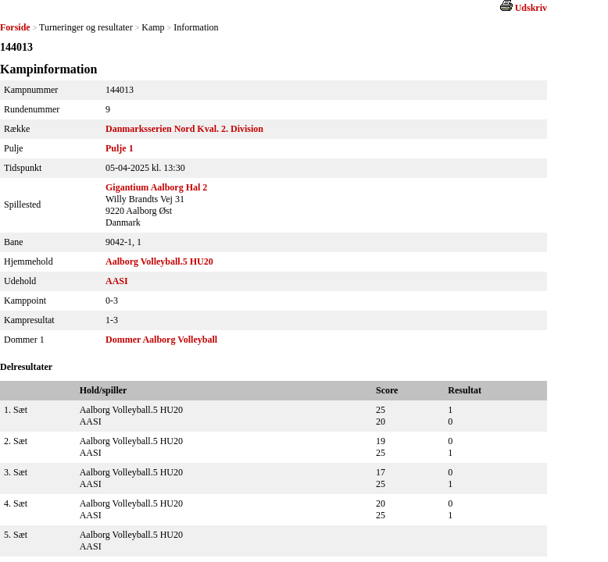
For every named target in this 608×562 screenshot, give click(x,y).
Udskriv (531, 7)
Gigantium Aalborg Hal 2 (156, 187)
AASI (117, 281)
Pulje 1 (120, 148)
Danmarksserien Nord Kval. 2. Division (184, 128)
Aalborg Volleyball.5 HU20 (159, 261)
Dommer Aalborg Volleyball (161, 339)
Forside (15, 27)
